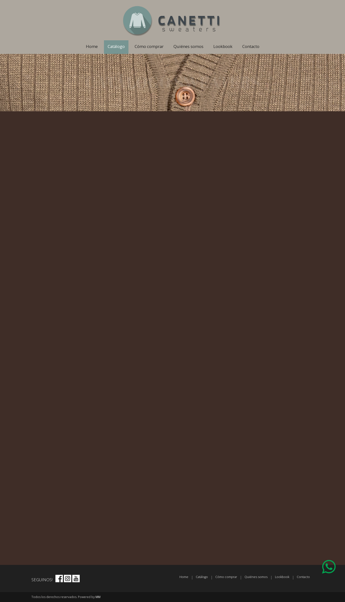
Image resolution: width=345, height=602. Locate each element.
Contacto (250, 46)
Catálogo (116, 46)
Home (92, 46)
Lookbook (222, 46)
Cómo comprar (149, 46)
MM (98, 597)
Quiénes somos (188, 46)
